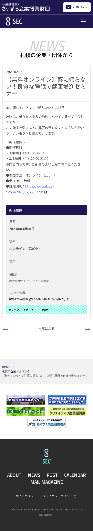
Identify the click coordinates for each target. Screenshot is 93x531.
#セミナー (30, 310)
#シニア (14, 310)
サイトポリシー (26, 496)
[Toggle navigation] (83, 21)
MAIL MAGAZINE (46, 482)
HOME (6, 367)
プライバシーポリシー (58, 496)
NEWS (34, 475)
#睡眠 (45, 310)
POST (52, 475)
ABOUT (14, 475)
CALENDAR (75, 475)
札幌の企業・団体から (16, 371)
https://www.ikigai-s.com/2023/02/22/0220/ (37, 299)
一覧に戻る (46, 328)
